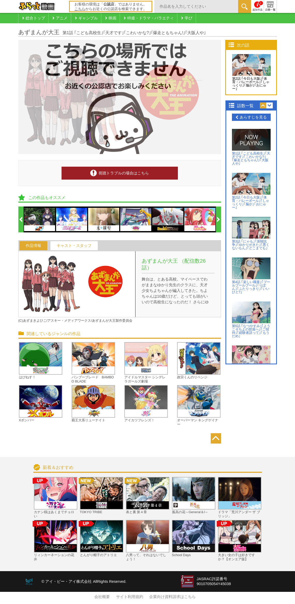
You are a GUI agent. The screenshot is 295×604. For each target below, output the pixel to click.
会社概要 (102, 597)
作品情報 (33, 246)
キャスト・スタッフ (74, 246)
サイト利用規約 (129, 597)
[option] (40, 219)
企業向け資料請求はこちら (172, 597)
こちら (79, 9)
